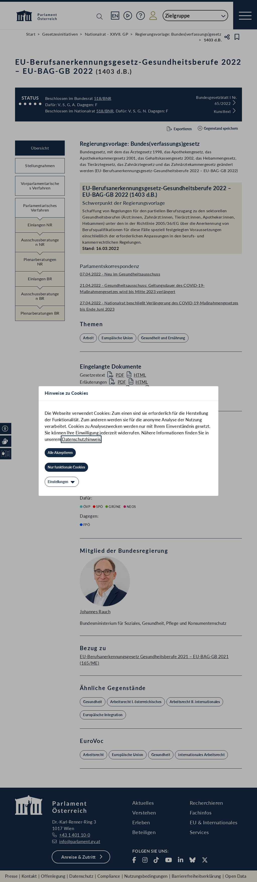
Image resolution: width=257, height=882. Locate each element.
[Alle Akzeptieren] (60, 452)
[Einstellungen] (62, 482)
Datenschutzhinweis (81, 439)
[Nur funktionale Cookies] (66, 467)
